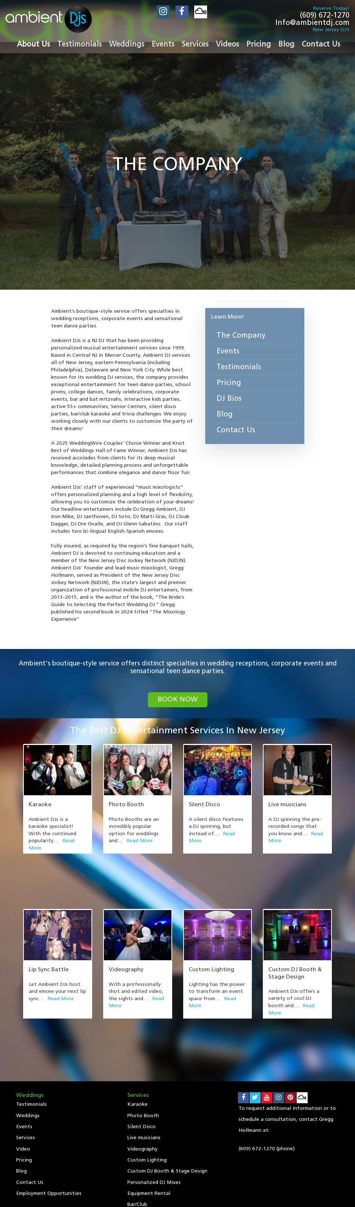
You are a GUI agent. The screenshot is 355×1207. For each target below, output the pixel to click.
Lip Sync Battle (49, 926)
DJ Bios (229, 399)
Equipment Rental (148, 1107)
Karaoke (40, 805)
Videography (126, 926)
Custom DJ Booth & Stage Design (167, 1084)
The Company (241, 336)
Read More (140, 841)
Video (23, 1062)
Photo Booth (126, 805)
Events (228, 351)
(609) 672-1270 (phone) (267, 1060)
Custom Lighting (211, 926)
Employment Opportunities (48, 1107)
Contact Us (236, 430)
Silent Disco (204, 805)
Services (25, 1050)
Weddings (28, 1028)
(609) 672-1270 (324, 15)
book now (177, 700)
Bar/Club (137, 1119)
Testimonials (239, 367)
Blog (225, 414)
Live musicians (287, 805)
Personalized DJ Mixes (154, 1096)
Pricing (229, 383)
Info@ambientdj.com (312, 23)
